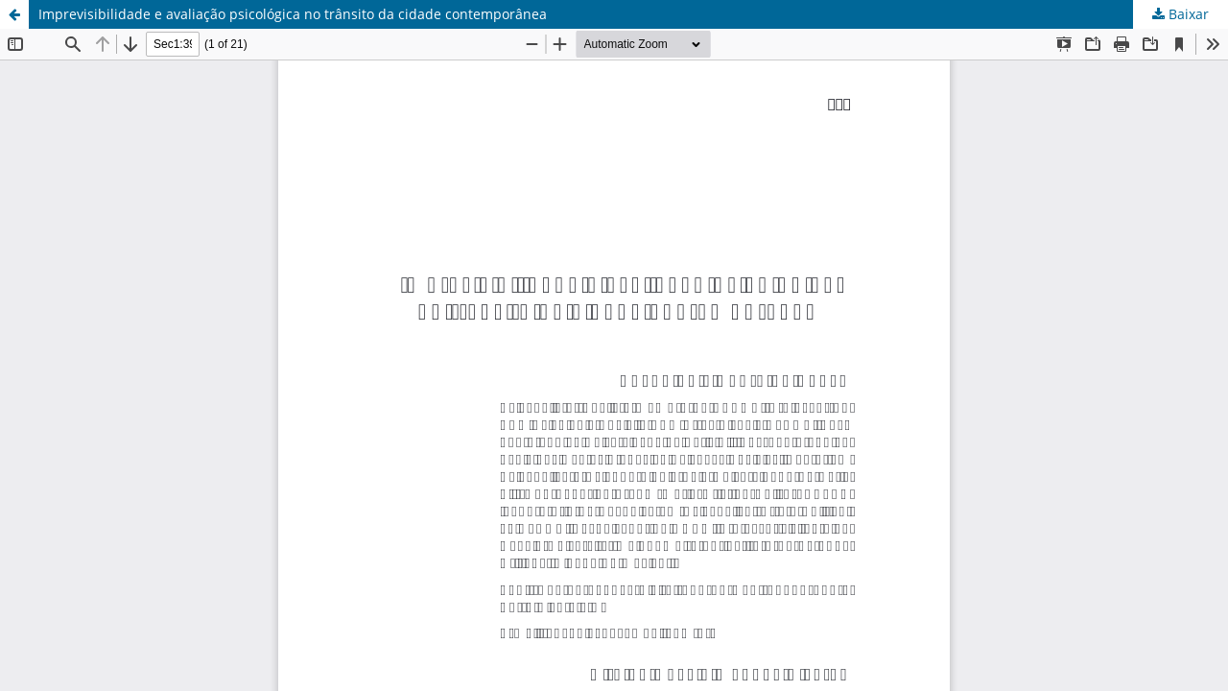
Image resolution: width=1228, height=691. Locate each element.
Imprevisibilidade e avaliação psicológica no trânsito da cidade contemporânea (292, 14)
